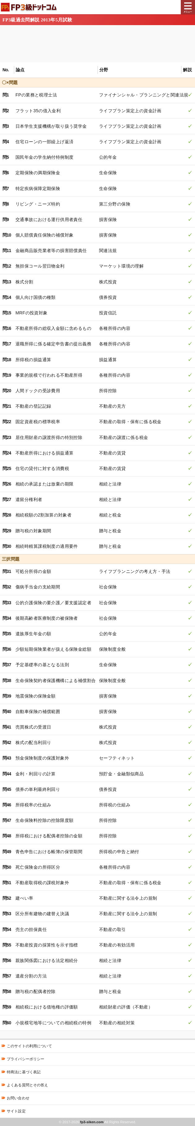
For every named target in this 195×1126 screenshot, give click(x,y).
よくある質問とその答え (27, 1085)
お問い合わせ (18, 1098)
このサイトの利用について (29, 1046)
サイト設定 (16, 1111)
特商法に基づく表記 (24, 1072)
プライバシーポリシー (25, 1059)
